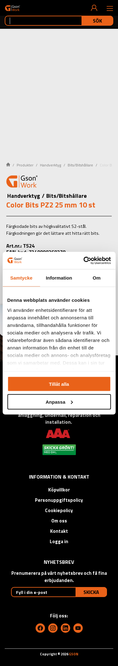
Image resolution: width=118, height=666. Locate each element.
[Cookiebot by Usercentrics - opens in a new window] (84, 260)
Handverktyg (50, 165)
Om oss (59, 520)
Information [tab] (59, 278)
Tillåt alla (59, 384)
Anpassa (59, 401)
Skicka (91, 592)
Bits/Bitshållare (80, 165)
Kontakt (59, 531)
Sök (97, 20)
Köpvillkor (59, 489)
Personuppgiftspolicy (59, 500)
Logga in (59, 541)
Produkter (25, 165)
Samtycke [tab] (21, 278)
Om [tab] (97, 278)
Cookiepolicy (59, 510)
